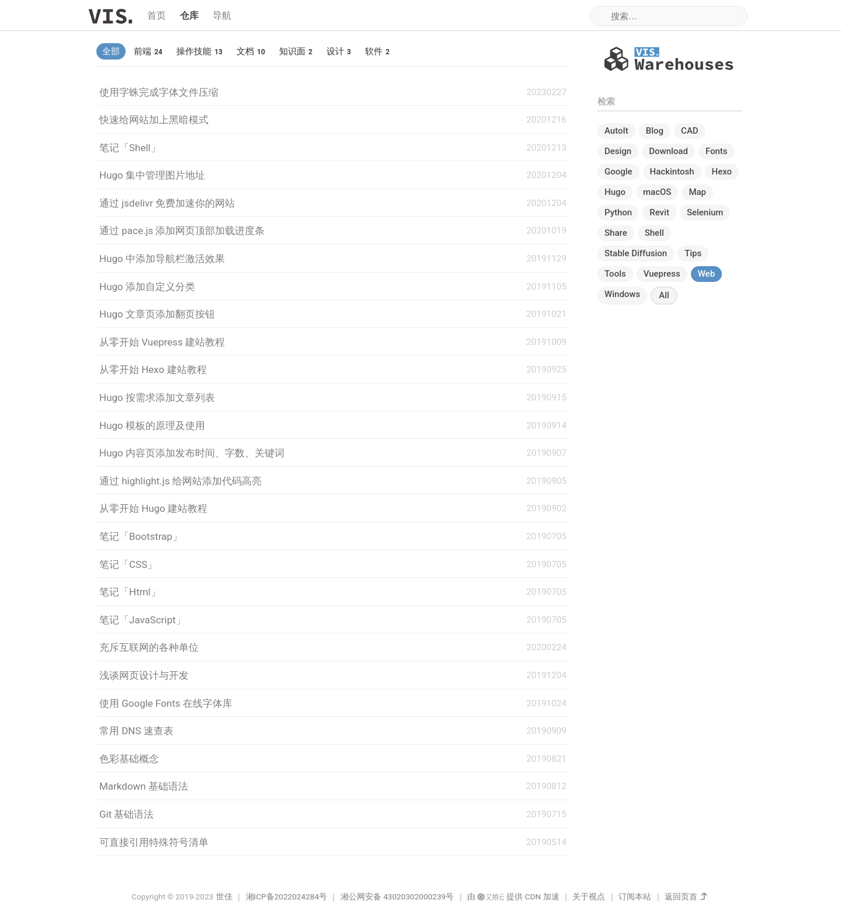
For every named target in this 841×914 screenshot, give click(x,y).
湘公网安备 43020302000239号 (397, 896)
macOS (657, 192)
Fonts (717, 151)
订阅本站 (634, 896)
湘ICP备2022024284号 (287, 896)
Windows (622, 294)
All (664, 295)
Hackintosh (672, 171)
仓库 (189, 15)
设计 (338, 51)
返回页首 (681, 896)
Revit (659, 212)
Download (668, 151)
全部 (111, 51)
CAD (689, 130)
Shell (654, 233)
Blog (654, 130)
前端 (148, 51)
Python (618, 212)
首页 (156, 15)
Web (706, 273)
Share (615, 233)
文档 (251, 51)
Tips (692, 253)
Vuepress (662, 273)
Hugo (614, 192)
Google (618, 171)
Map (697, 192)
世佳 (224, 896)
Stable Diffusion (635, 253)
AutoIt (616, 130)
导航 (222, 15)
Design (617, 151)
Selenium (705, 212)
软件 (377, 51)
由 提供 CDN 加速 (513, 896)
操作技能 (199, 51)
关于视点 (588, 896)
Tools (615, 273)
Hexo (722, 171)
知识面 (295, 51)
